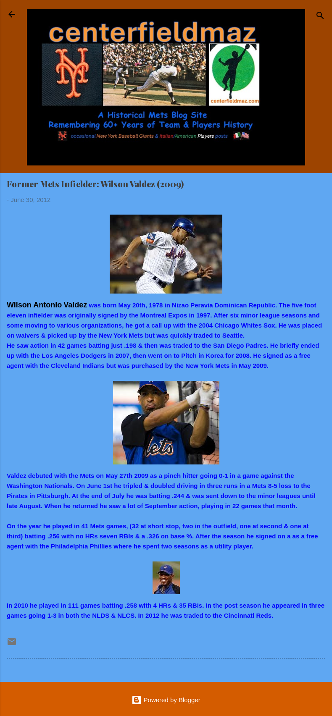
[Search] (320, 17)
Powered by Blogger (166, 699)
